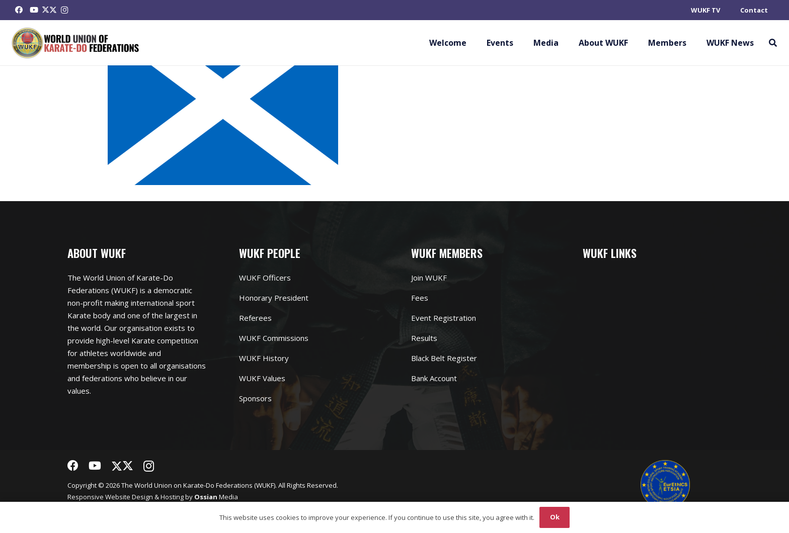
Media (216, 496)
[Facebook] (19, 10)
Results (424, 338)
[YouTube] (34, 10)
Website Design (129, 496)
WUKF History (264, 358)
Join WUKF (429, 278)
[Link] (76, 43)
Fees (419, 298)
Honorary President (273, 298)
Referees (255, 318)
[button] (772, 42)
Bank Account (434, 378)
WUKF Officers (265, 278)
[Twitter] (49, 10)
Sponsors (255, 398)
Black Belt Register (444, 358)
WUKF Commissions (273, 338)
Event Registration (443, 318)
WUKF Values (262, 378)
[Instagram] (64, 10)
